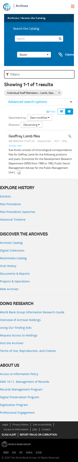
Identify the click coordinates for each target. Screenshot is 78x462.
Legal (5, 424)
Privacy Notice (20, 424)
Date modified (39, 117)
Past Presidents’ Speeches (17, 212)
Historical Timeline (12, 219)
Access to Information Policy (19, 374)
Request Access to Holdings (18, 335)
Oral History (8, 266)
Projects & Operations (15, 281)
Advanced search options (27, 102)
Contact (46, 429)
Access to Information (16, 429)
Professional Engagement (17, 412)
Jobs (35, 429)
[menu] (72, 6)
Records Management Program (21, 389)
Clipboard (65, 54)
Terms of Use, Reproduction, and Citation (28, 351)
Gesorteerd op (17, 117)
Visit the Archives (11, 343)
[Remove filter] (59, 93)
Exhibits (5, 196)
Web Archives (9, 289)
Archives (22, 6)
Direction (14, 125)
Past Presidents (10, 204)
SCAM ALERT (9, 434)
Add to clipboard (70, 136)
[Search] (39, 39)
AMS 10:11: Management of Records (24, 382)
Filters (13, 74)
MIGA (29, 452)
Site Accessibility (42, 424)
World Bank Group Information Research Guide (32, 312)
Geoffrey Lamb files (24, 136)
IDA (14, 452)
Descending (31, 125)
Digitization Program (14, 405)
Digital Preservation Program (19, 397)
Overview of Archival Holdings (20, 320)
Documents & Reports (15, 273)
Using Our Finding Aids (16, 328)
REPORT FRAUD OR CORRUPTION (38, 434)
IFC (21, 452)
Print (50, 111)
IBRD (6, 452)
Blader (34, 54)
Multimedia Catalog (13, 258)
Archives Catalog (11, 243)
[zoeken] (60, 39)
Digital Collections (12, 250)
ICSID (39, 452)
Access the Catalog (33, 18)
